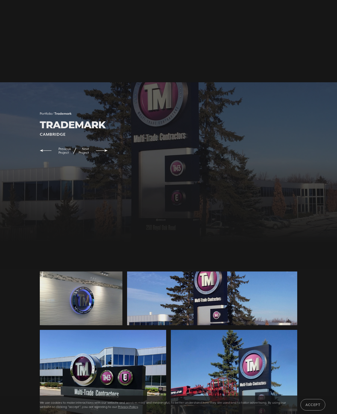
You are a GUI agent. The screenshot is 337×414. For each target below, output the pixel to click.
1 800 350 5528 (73, 11)
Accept (312, 405)
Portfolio (46, 113)
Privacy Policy (128, 407)
